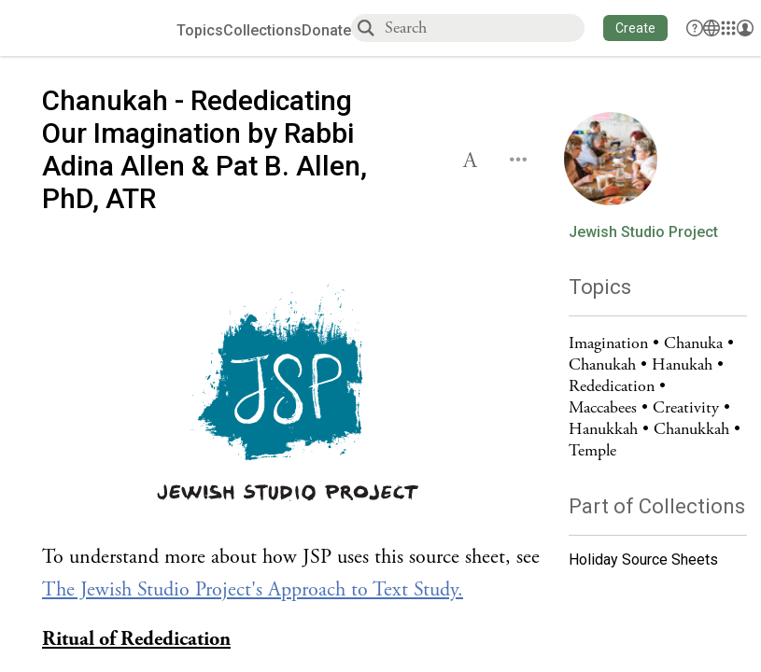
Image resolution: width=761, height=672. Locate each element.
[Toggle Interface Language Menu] (711, 28)
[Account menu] (745, 28)
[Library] (728, 28)
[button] (635, 28)
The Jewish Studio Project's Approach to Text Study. (252, 590)
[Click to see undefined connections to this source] (291, 574)
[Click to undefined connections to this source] (291, 396)
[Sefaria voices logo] (95, 28)
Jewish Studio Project (643, 232)
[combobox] (484, 27)
